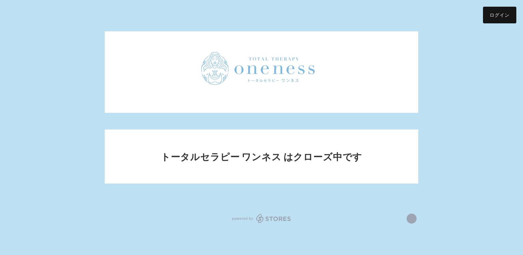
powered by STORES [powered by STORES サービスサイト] (261, 218)
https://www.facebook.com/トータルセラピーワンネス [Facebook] (412, 219)
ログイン (500, 15)
